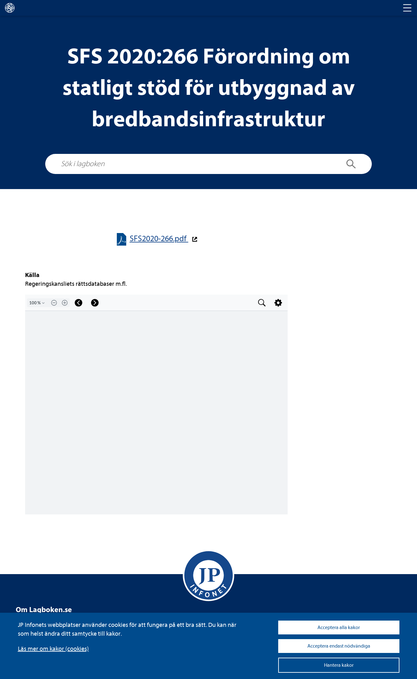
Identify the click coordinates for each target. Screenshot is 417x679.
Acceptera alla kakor (338, 627)
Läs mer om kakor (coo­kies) (53, 648)
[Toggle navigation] (407, 8)
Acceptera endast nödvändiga (338, 646)
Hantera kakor (339, 665)
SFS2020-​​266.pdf (159, 238)
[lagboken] (9, 8)
